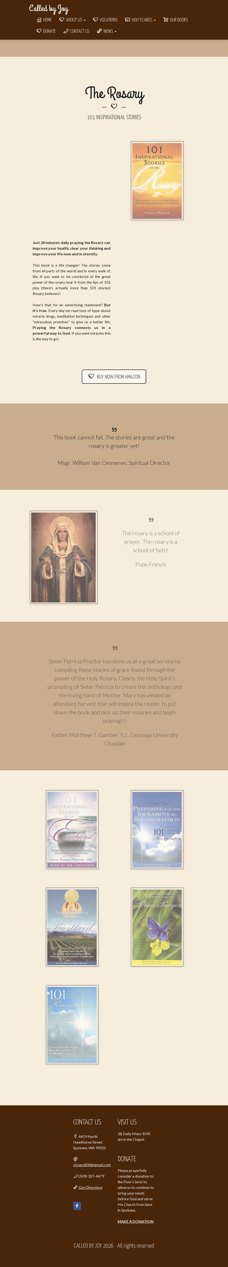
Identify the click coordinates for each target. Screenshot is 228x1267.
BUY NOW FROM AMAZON (114, 377)
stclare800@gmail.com (92, 1164)
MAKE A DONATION (136, 1221)
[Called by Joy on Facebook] (77, 1206)
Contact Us (76, 31)
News (106, 31)
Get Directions (90, 1187)
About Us (72, 20)
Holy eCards (140, 20)
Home (44, 20)
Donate (46, 31)
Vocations (105, 20)
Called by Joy (48, 8)
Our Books (175, 20)
